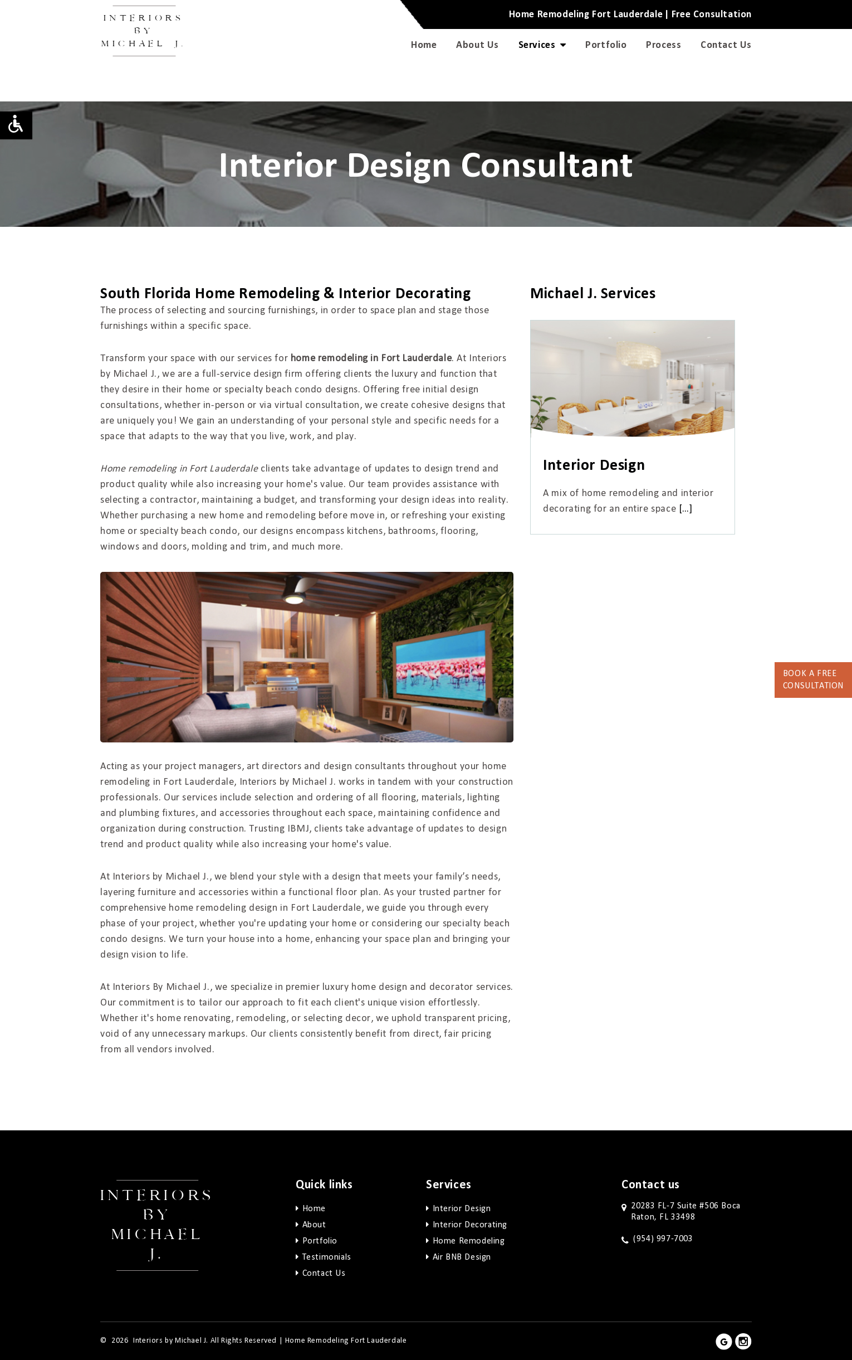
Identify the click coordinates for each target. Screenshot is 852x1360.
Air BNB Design (462, 1257)
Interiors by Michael (144, 30)
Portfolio (605, 44)
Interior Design (462, 1208)
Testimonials (326, 1257)
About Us (477, 44)
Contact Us (726, 44)
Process (663, 44)
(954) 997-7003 (663, 1239)
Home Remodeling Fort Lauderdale (346, 1341)
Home (424, 44)
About (314, 1225)
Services (542, 44)
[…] (686, 509)
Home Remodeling (469, 1241)
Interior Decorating (470, 1225)
